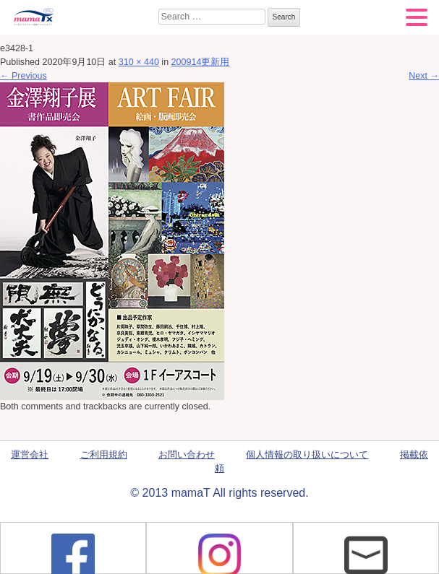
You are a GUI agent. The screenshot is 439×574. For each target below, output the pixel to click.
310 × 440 (139, 62)
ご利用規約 (103, 455)
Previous (23, 76)
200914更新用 (200, 62)
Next (424, 76)
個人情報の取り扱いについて (307, 455)
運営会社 (29, 455)
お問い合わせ (186, 455)
